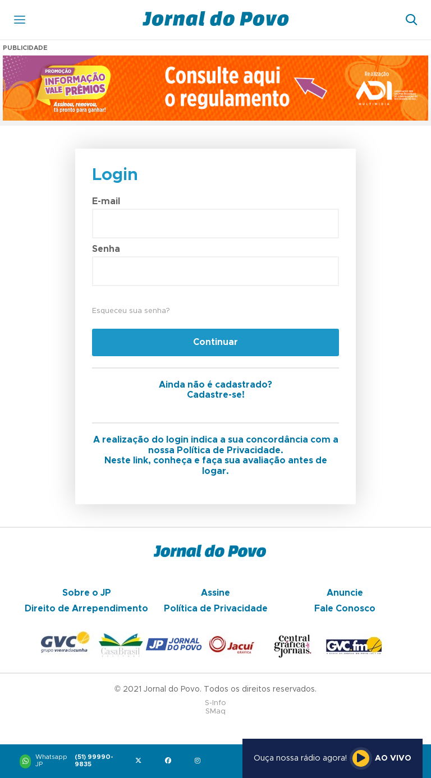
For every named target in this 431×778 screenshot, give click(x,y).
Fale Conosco (344, 608)
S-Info (215, 703)
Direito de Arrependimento (86, 608)
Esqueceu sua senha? (130, 311)
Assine (215, 592)
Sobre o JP (86, 592)
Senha (106, 249)
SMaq (215, 711)
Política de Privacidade (216, 608)
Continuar (215, 342)
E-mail (106, 201)
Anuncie (345, 592)
